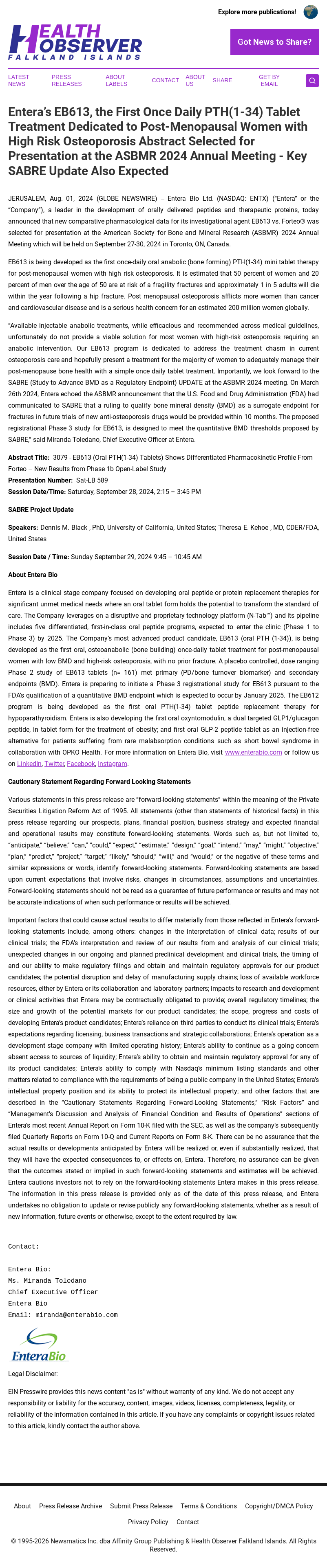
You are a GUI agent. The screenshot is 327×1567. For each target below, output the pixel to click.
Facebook (81, 764)
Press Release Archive (70, 1506)
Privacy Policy (148, 1522)
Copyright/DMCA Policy (279, 1506)
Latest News (18, 80)
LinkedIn (29, 764)
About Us (195, 80)
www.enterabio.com (253, 752)
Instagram (112, 764)
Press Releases (67, 80)
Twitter (54, 764)
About (22, 1506)
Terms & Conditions (209, 1506)
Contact (165, 80)
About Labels (116, 80)
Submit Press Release (141, 1506)
